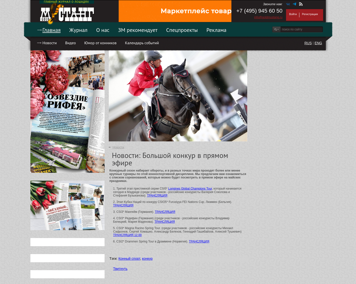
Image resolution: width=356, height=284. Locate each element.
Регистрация (310, 14)
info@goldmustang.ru (268, 17)
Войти (293, 14)
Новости (50, 42)
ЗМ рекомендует (138, 29)
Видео (70, 42)
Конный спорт (129, 259)
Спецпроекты (182, 29)
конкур (147, 259)
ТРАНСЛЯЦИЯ (157, 195)
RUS (308, 43)
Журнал (78, 29)
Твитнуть (120, 269)
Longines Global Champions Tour (190, 188)
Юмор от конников (100, 42)
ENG (318, 43)
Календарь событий (142, 42)
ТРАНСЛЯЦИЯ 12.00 (127, 235)
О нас (103, 29)
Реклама (216, 29)
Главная (52, 29)
